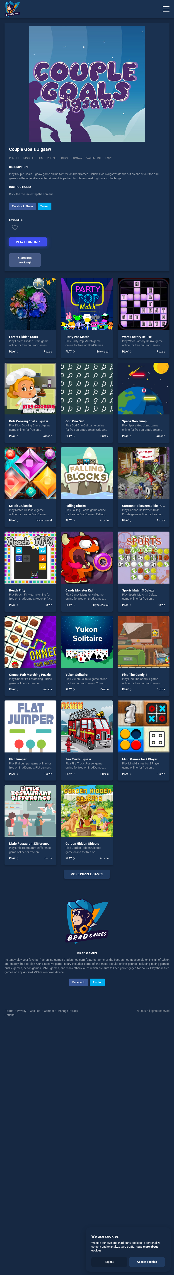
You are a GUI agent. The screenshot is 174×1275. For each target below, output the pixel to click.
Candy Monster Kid (79, 590)
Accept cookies (147, 1261)
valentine (94, 158)
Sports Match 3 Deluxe (138, 590)
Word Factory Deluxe (137, 337)
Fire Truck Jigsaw (78, 759)
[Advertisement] (87, 931)
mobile (28, 158)
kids (64, 158)
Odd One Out (74, 421)
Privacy (21, 1106)
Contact (49, 1106)
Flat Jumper (18, 759)
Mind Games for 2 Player (139, 759)
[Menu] (166, 9)
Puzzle (14, 158)
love (108, 158)
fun (40, 158)
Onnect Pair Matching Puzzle (30, 675)
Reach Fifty (17, 590)
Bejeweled (103, 351)
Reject (109, 1261)
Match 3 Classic (20, 506)
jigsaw (77, 158)
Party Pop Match (77, 337)
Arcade (47, 436)
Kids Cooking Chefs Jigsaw (28, 421)
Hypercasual (44, 520)
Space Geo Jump (134, 421)
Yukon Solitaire (76, 675)
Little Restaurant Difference (29, 843)
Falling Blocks (75, 506)
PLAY (12, 351)
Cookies (35, 1106)
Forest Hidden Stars (23, 337)
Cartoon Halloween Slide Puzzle (145, 506)
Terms (9, 1106)
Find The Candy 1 (134, 675)
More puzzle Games (86, 874)
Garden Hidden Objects (82, 843)
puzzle (52, 158)
